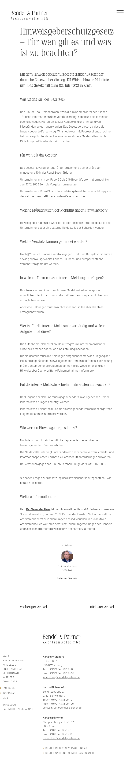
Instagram (9, 693)
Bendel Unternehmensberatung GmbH (69, 752)
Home (6, 656)
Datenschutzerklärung (18, 708)
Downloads (10, 681)
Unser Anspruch (13, 668)
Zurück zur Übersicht (67, 578)
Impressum (9, 704)
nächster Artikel (102, 607)
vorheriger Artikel (33, 607)
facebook (9, 687)
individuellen (79, 519)
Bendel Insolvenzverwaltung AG (66, 747)
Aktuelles (9, 664)
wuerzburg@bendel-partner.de (61, 677)
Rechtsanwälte (12, 673)
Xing (5, 698)
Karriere (8, 677)
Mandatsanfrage (13, 660)
